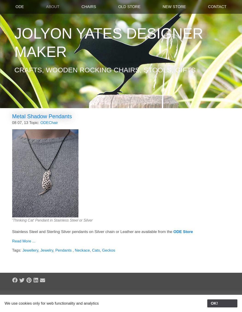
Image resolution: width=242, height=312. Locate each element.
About (52, 7)
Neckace (82, 250)
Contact (217, 7)
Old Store (129, 7)
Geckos (108, 250)
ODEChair (49, 123)
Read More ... (24, 241)
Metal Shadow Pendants (42, 116)
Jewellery (30, 250)
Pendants (64, 250)
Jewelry (46, 250)
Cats (96, 250)
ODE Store (183, 232)
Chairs (88, 7)
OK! (222, 303)
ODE (20, 7)
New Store (174, 7)
